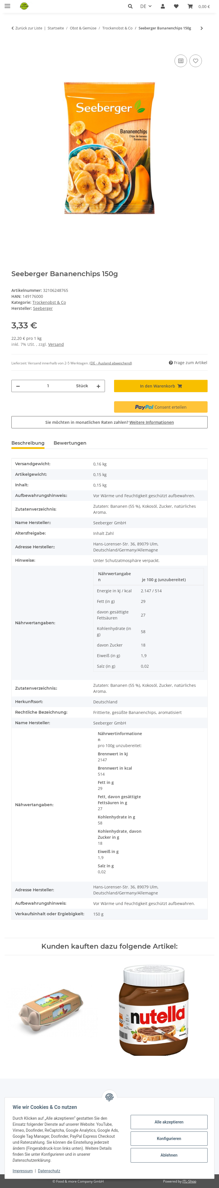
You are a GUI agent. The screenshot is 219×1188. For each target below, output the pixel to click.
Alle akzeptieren (167, 1122)
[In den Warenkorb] (16, 47)
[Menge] (48, 386)
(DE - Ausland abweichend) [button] (111, 363)
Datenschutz (50, 1171)
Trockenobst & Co (49, 302)
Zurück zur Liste (28, 28)
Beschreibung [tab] (27, 443)
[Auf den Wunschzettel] (195, 61)
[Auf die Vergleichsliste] (181, 61)
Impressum (24, 1171)
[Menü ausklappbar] (7, 3)
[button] (132, 6)
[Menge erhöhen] (98, 386)
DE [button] (143, 6)
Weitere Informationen (151, 422)
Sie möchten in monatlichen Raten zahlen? (109, 422)
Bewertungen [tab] (70, 443)
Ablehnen (167, 1155)
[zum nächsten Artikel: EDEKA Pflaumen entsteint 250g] (202, 28)
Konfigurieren (167, 1138)
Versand (56, 344)
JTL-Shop (189, 1181)
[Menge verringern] (18, 386)
